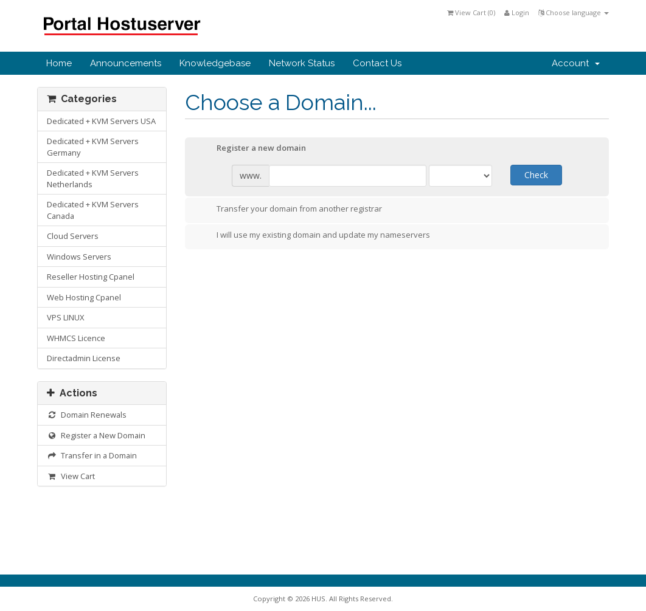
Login (516, 12)
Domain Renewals (87, 414)
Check (536, 175)
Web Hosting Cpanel (84, 297)
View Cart (71, 476)
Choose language (573, 12)
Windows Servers (79, 256)
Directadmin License (83, 358)
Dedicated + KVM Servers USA (101, 121)
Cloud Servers (73, 235)
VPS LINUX (65, 317)
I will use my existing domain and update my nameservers (313, 236)
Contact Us (377, 63)
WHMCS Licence (76, 338)
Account (576, 63)
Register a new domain (251, 149)
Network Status (302, 63)
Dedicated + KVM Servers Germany (93, 147)
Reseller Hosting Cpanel (90, 276)
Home (59, 63)
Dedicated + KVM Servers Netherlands (93, 178)
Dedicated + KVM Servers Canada (93, 210)
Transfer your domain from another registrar (289, 209)
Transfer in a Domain (92, 455)
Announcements (125, 63)
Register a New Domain (96, 435)
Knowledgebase (215, 63)
